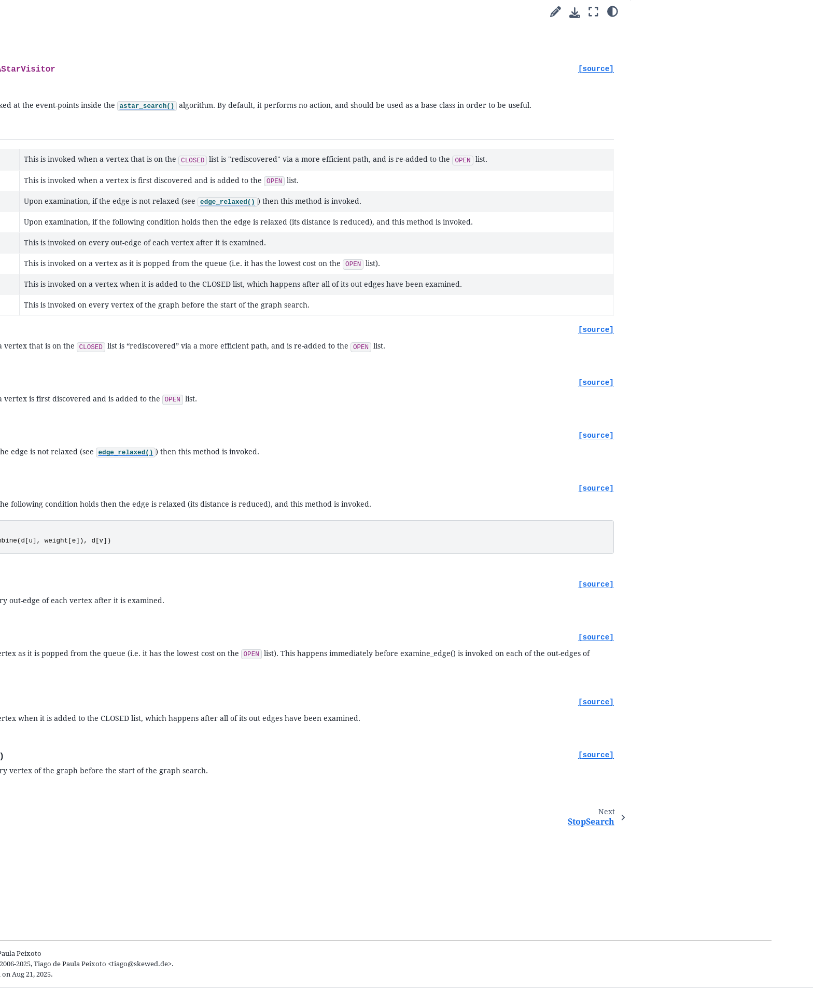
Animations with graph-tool (107, 328)
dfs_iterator (90, 559)
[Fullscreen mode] (593, 12)
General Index (72, 937)
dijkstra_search (96, 572)
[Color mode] (612, 11)
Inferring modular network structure (106, 280)
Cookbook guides (82, 263)
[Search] (114, 194)
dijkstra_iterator (98, 584)
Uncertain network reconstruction (117, 296)
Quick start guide (82, 239)
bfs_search (88, 522)
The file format (86, 759)
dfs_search (88, 547)
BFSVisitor (89, 632)
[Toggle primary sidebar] (205, 12)
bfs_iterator (90, 535)
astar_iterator (94, 608)
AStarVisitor (93, 682)
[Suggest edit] (555, 12)
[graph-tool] (164, 167)
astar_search (91, 596)
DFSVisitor (89, 645)
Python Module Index (84, 952)
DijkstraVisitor (95, 657)
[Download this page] (574, 12)
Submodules (76, 365)
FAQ (61, 772)
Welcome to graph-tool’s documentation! (93, 223)
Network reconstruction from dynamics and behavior (110, 312)
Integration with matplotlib (107, 340)
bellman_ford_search (105, 620)
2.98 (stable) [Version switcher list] (111, 142)
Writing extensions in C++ (104, 352)
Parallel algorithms (85, 251)
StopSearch (89, 694)
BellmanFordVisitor (103, 669)
